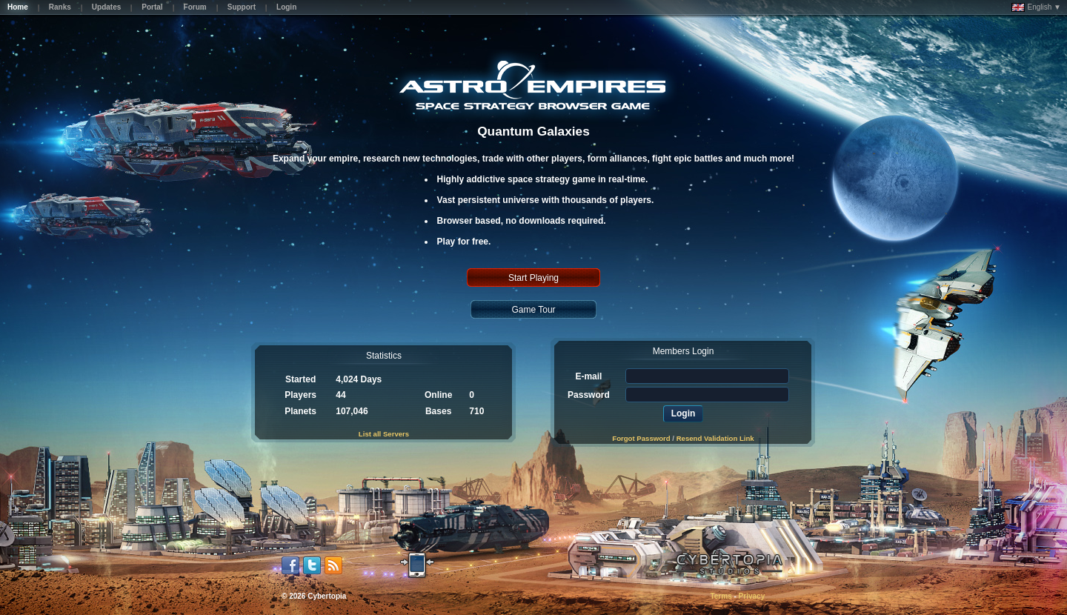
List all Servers (384, 434)
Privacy (752, 596)
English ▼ (1036, 7)
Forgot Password (641, 438)
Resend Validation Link (715, 438)
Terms (720, 596)
